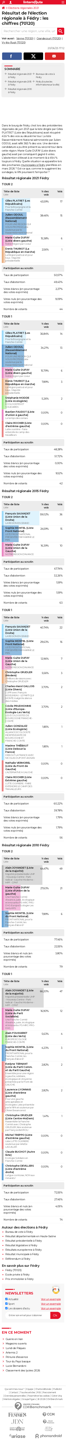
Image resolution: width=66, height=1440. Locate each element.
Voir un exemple (51, 1299)
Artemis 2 (12, 1352)
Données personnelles (15, 1396)
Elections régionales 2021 (23, 8)
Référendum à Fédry (17, 1258)
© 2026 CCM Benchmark (50, 1399)
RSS (39, 1392)
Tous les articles (27, 1392)
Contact (14, 1392)
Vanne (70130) (24, 38)
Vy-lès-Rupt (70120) (14, 42)
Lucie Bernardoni (16, 1365)
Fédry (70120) (13, 1270)
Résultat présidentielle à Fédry (23, 1240)
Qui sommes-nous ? (14, 1389)
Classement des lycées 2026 (23, 1370)
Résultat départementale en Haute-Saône (30, 1236)
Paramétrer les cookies (39, 1396)
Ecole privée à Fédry (17, 1274)
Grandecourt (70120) (49, 38)
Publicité (57, 1389)
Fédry (39, 81)
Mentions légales (12, 1399)
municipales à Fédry (33, 165)
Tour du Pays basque (18, 1361)
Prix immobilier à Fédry (19, 1279)
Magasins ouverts (16, 1343)
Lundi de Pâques (16, 1348)
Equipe (29, 1389)
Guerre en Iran (14, 1339)
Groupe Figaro (29, 1399)
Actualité (11, 1299)
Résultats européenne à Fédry (23, 1249)
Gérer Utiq (57, 1396)
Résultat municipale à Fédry (22, 1254)
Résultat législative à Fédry (21, 1245)
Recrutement (49, 1392)
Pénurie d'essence (17, 1357)
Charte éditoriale (43, 1389)
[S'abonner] (33, 1315)
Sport (9, 1303)
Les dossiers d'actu (17, 1308)
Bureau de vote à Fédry (19, 1231)
